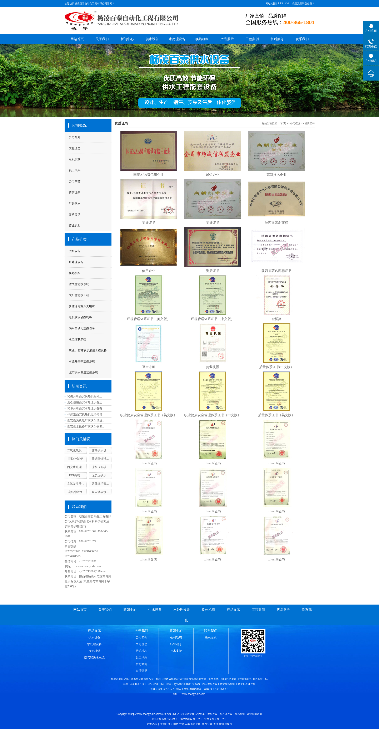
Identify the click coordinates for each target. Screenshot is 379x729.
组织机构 (74, 159)
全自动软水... (100, 492)
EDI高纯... (75, 475)
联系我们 (302, 39)
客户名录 (74, 214)
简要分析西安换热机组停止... (86, 396)
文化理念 (74, 148)
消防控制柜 (75, 458)
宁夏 (210, 724)
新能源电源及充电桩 (82, 306)
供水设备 (152, 39)
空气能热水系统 (79, 284)
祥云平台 (198, 719)
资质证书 (74, 192)
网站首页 (77, 39)
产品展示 (227, 39)
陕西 (204, 724)
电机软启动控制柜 (80, 317)
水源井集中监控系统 (82, 361)
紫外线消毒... (100, 483)
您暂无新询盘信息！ (303, 3)
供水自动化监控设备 (82, 328)
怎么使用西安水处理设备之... (86, 402)
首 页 (283, 123)
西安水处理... (75, 467)
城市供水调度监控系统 (83, 372)
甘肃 (181, 724)
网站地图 (271, 3)
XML (287, 3)
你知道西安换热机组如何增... (86, 414)
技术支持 (176, 650)
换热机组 (202, 39)
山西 (175, 724)
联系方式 (210, 637)
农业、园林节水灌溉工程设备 (88, 350)
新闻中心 (127, 39)
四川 (198, 724)
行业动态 (176, 644)
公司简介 (74, 137)
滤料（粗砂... (100, 467)
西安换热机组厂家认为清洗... (86, 420)
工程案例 (252, 39)
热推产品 (152, 724)
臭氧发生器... (75, 483)
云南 (187, 724)
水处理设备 (177, 39)
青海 (215, 724)
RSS (280, 3)
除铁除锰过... (100, 458)
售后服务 (277, 39)
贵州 (192, 724)
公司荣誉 (74, 181)
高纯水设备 (75, 492)
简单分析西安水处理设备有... (86, 408)
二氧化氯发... (75, 450)
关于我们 (102, 39)
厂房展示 (74, 203)
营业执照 (74, 225)
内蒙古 (228, 724)
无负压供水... (100, 475)
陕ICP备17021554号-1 (164, 719)
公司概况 (295, 123)
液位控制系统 (77, 339)
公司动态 (176, 637)
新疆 (221, 724)
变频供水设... (100, 450)
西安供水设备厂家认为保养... (86, 426)
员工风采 (74, 170)
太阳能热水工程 (79, 295)
